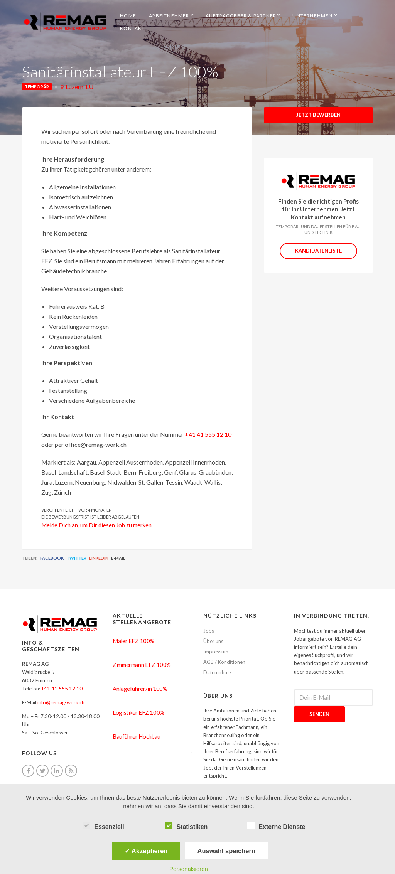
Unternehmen (312, 16)
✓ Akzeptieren (146, 850)
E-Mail (118, 558)
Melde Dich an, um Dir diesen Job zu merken (96, 525)
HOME (128, 16)
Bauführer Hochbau (136, 736)
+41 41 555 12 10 (208, 434)
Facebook (52, 558)
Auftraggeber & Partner (241, 16)
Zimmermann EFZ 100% (142, 664)
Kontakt (132, 28)
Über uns (213, 641)
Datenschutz (217, 672)
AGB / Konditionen (224, 662)
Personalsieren (188, 869)
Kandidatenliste (318, 251)
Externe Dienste (276, 826)
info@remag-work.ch (60, 702)
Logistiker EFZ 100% (138, 712)
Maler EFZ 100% (133, 640)
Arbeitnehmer (169, 16)
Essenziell (103, 826)
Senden (319, 714)
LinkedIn (98, 558)
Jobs (208, 631)
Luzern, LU (79, 86)
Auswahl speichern (226, 850)
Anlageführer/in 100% (140, 688)
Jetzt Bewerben (318, 115)
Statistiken (186, 826)
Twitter (76, 558)
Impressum (215, 651)
